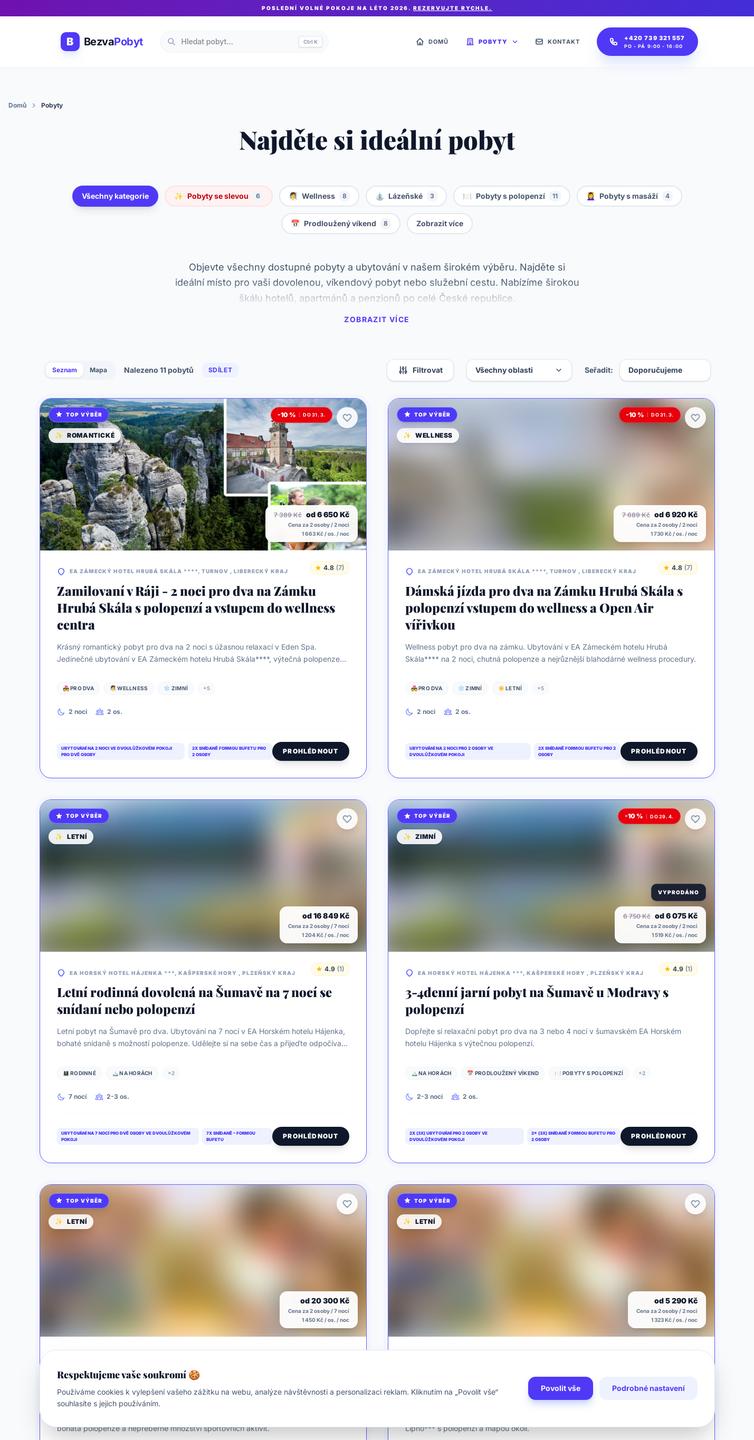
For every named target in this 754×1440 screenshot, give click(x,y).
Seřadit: (599, 369)
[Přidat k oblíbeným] (347, 417)
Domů (17, 105)
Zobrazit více (439, 223)
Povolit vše (560, 1409)
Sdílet (220, 370)
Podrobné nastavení (648, 1409)
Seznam (64, 370)
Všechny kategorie (115, 195)
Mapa (98, 370)
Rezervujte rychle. (452, 8)
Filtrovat (420, 370)
